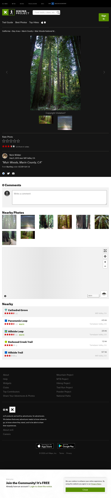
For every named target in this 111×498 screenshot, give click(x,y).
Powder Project (64, 391)
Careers (7, 434)
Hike (22, 3)
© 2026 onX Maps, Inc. (48, 453)
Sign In (103, 17)
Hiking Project (63, 383)
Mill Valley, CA (29, 158)
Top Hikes (34, 22)
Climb (5, 3)
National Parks (64, 395)
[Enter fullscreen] (105, 251)
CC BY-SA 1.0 (24, 167)
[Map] (55, 273)
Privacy (69, 453)
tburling (10, 167)
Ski (42, 3)
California (6, 31)
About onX (8, 430)
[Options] (104, 294)
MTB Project (62, 379)
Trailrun (32, 3)
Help (5, 379)
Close (85, 489)
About (6, 374)
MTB (14, 3)
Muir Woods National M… (45, 31)
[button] (3, 173)
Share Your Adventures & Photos (19, 395)
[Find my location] (105, 256)
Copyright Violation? (55, 113)
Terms (61, 453)
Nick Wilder (15, 155)
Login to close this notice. (41, 486)
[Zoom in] (105, 262)
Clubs (6, 387)
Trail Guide (7, 22)
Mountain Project (65, 374)
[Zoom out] (105, 266)
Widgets (7, 383)
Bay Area (16, 31)
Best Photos (21, 22)
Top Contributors (11, 391)
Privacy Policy (96, 484)
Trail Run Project (65, 387)
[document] (85, 486)
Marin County (27, 31)
